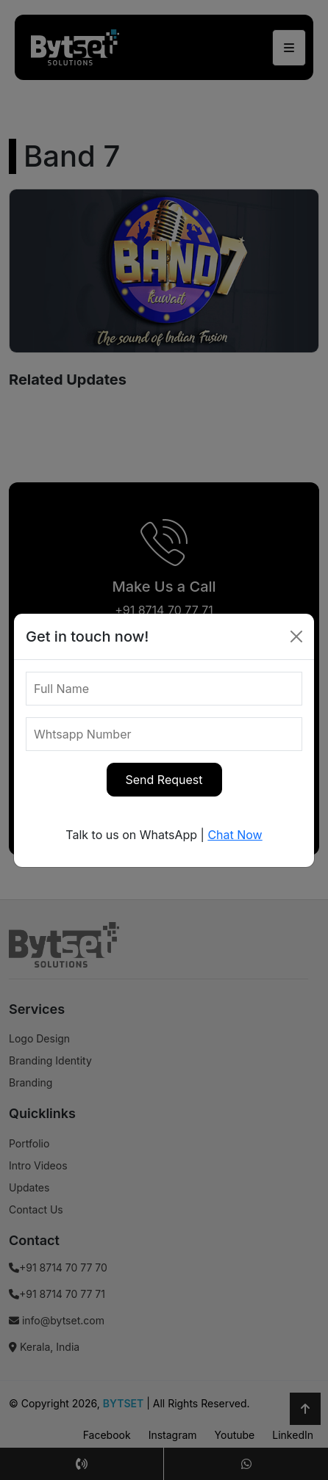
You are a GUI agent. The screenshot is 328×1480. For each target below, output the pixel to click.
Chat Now (234, 834)
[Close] (296, 636)
